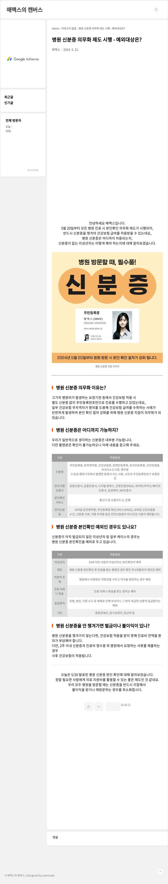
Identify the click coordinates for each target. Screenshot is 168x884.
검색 (156, 9)
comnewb (48, 875)
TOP (160, 872)
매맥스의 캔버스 (25, 10)
